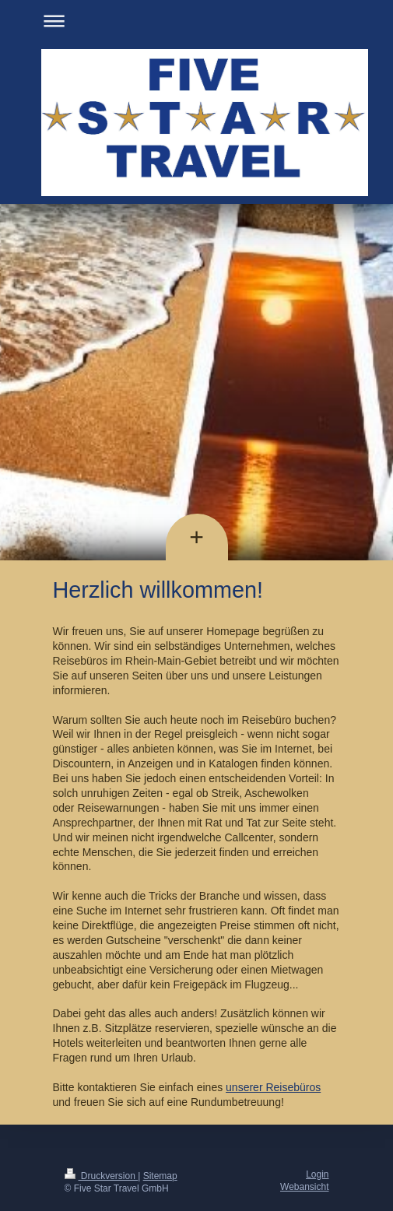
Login (317, 1174)
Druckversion (102, 1176)
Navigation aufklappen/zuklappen (196, 20)
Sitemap (160, 1176)
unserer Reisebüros (273, 1087)
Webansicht (304, 1186)
